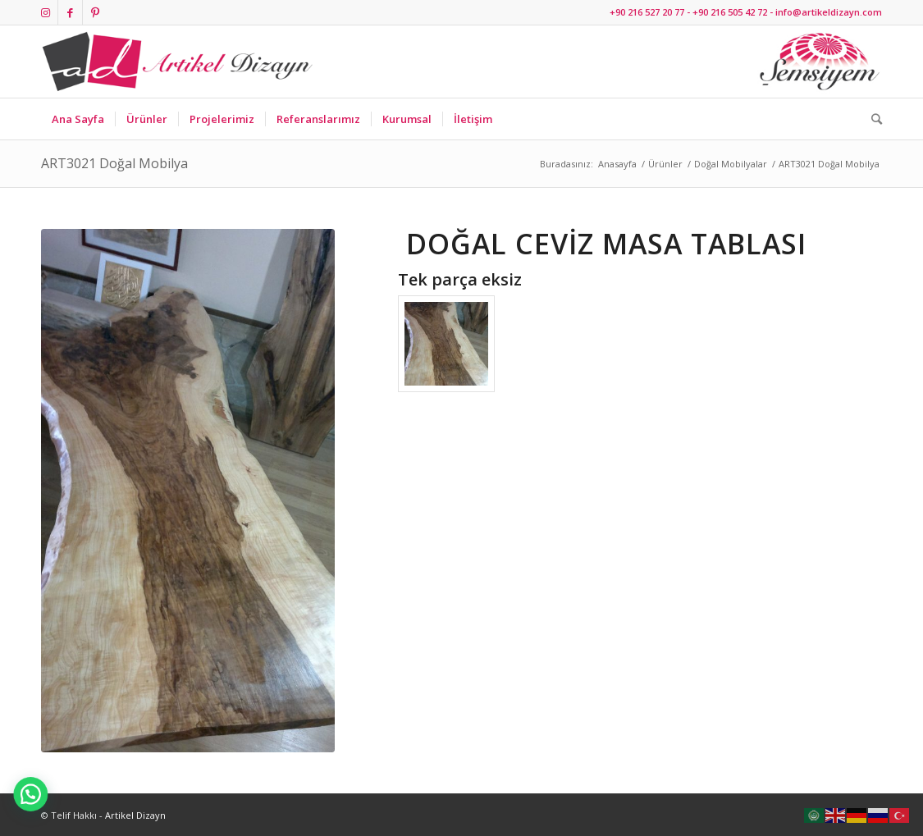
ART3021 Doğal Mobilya (114, 163)
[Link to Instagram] (45, 12)
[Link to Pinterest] (95, 12)
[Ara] (871, 118)
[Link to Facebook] (70, 12)
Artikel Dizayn (135, 815)
